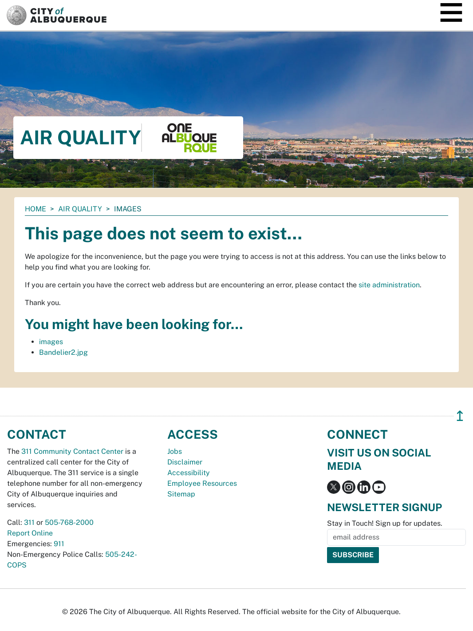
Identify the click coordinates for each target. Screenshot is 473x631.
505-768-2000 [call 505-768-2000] (69, 522)
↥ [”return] (460, 416)
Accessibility (188, 472)
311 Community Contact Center (72, 451)
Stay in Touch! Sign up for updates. (384, 523)
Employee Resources (202, 483)
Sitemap (181, 494)
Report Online (30, 533)
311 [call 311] (29, 522)
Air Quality (80, 209)
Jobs (174, 451)
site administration (389, 285)
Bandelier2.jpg (63, 352)
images (51, 341)
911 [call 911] (59, 544)
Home (35, 209)
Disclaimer (184, 462)
